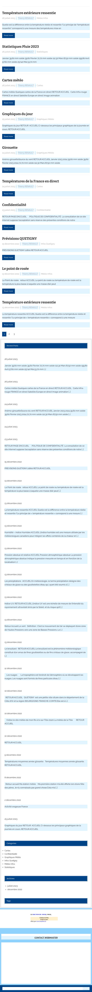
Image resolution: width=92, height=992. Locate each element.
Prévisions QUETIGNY (19, 239)
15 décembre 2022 (10, 244)
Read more (8, 35)
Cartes (40, 85)
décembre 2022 (14, 889)
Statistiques (42, 52)
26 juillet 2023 (8, 18)
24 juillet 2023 (8, 153)
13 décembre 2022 (10, 274)
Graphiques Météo (45, 119)
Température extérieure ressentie (29, 13)
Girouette (9, 148)
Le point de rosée (15, 269)
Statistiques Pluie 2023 (20, 47)
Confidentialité (14, 205)
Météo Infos (42, 18)
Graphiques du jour (17, 114)
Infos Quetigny (48, 244)
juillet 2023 (12, 886)
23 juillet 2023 (8, 210)
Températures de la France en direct (30, 181)
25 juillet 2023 (8, 119)
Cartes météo (12, 80)
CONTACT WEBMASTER (46, 937)
